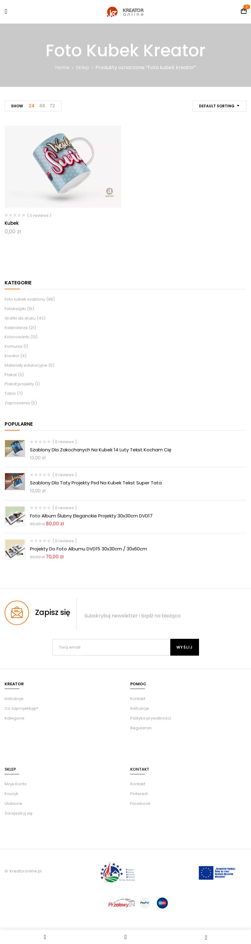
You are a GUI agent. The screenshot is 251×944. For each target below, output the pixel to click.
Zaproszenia (17, 403)
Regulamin (141, 728)
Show (17, 106)
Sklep (82, 67)
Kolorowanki (17, 337)
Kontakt (137, 699)
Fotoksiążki (15, 309)
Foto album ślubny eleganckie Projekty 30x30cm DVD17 (91, 516)
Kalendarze (16, 328)
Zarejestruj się (18, 813)
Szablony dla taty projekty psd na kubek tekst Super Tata (96, 482)
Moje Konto (16, 784)
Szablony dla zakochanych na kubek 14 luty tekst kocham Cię (100, 449)
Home (62, 67)
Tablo (10, 393)
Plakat (11, 375)
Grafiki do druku (20, 318)
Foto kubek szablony (25, 299)
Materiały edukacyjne (26, 365)
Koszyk (11, 794)
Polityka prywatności (150, 718)
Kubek (12, 223)
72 (52, 106)
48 (42, 106)
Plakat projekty (19, 384)
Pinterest (139, 794)
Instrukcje (139, 708)
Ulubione (13, 803)
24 (32, 106)
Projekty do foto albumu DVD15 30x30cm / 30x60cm (88, 549)
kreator (12, 356)
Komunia (13, 346)
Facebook (140, 803)
